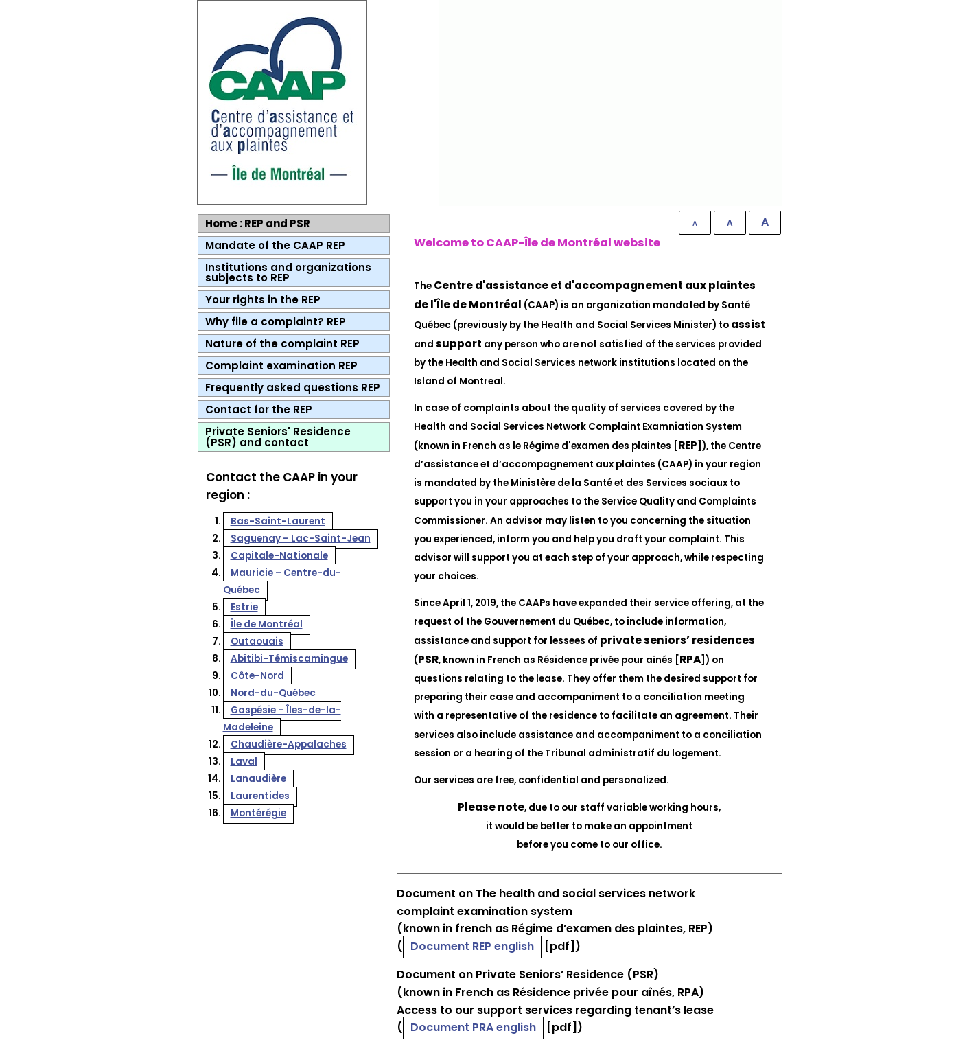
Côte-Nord (257, 675)
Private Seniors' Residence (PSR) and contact (278, 436)
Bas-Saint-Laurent (278, 521)
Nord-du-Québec (273, 692)
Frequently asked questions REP (292, 387)
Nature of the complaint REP (282, 343)
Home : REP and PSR (257, 223)
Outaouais (257, 641)
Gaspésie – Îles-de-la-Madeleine (282, 719)
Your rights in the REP (263, 299)
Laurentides (260, 795)
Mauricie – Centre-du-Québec (282, 581)
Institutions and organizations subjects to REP (288, 272)
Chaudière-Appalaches (289, 744)
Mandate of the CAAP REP (275, 245)
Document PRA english (473, 1027)
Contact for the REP (258, 409)
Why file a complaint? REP (275, 321)
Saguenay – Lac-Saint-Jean (301, 538)
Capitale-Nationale (279, 555)
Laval (244, 761)
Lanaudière (258, 778)
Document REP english (472, 946)
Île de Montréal (267, 624)
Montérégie (258, 813)
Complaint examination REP (281, 365)
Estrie (244, 607)
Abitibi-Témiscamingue (289, 658)
